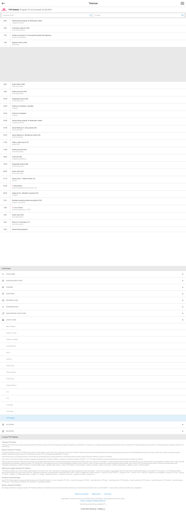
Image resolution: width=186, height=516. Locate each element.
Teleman (93, 3)
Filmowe (9, 287)
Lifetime (9, 359)
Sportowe (10, 294)
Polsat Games (11, 372)
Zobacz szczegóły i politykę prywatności (93, 501)
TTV (7, 398)
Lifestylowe (11, 320)
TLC (7, 392)
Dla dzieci (10, 424)
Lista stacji (107, 494)
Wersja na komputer (82, 494)
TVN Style (9, 405)
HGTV (8, 352)
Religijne (10, 431)
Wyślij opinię (96, 494)
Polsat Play (10, 379)
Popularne (10, 274)
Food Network (11, 346)
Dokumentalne (12, 307)
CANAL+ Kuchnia (12, 339)
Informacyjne (12, 300)
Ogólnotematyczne (14, 280)
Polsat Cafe (10, 366)
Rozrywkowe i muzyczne (16, 313)
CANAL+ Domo (11, 333)
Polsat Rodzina (11, 385)
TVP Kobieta (10, 418)
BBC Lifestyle (10, 326)
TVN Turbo (10, 411)
